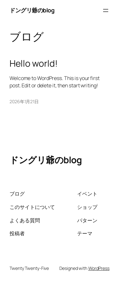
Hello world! (34, 63)
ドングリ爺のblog (32, 10)
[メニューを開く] (105, 10)
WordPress (98, 268)
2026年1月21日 (24, 101)
